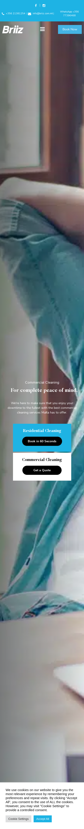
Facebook (36, 6)
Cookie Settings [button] (18, 819)
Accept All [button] (42, 819)
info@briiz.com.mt (40, 13)
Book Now (69, 29)
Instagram (44, 6)
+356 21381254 (13, 13)
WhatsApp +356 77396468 (69, 13)
